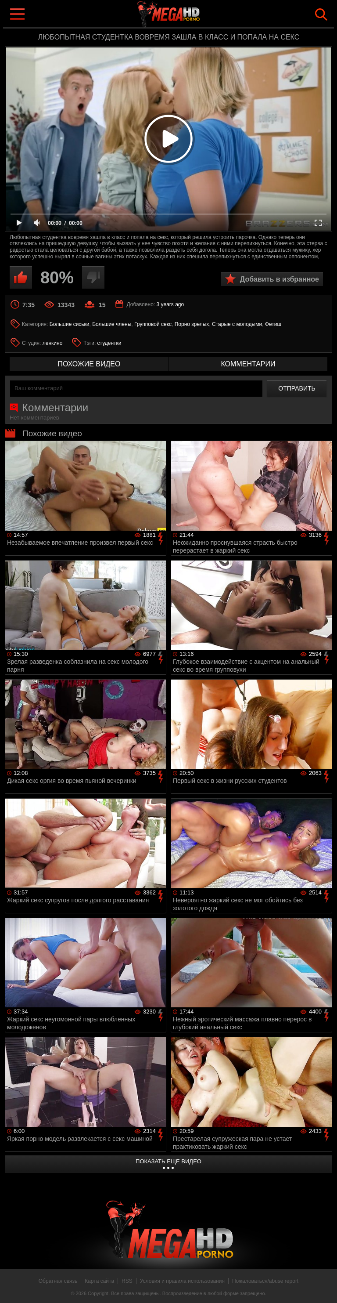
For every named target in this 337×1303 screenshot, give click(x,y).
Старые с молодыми (237, 324)
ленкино (53, 343)
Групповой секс (153, 324)
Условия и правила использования (182, 1281)
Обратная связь (58, 1281)
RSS (127, 1281)
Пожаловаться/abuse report (265, 1281)
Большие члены (111, 324)
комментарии (248, 364)
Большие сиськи (70, 324)
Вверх (323, 1286)
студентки (109, 343)
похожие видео (89, 364)
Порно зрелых (192, 324)
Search (321, 14)
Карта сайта (99, 1281)
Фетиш (273, 324)
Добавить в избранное (279, 279)
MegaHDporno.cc (186, 15)
